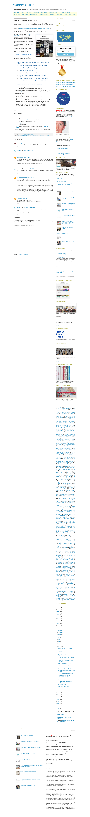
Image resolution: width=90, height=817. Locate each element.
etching (74, 514)
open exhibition (69, 554)
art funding (66, 479)
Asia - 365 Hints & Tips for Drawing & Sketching (64, 718)
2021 (58, 614)
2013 (58, 694)
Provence (70, 436)
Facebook (59, 418)
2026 (58, 605)
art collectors (70, 473)
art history (72, 479)
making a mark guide (63, 543)
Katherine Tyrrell (67, 426)
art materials (71, 482)
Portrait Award (64, 436)
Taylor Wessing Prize (64, 459)
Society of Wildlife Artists (70, 454)
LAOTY (61, 427)
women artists (65, 598)
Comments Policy (59, 271)
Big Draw (71, 413)
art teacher (71, 487)
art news (58, 483)
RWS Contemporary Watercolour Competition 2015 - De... (64, 676)
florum (65, 522)
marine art (65, 547)
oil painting (72, 552)
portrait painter (65, 569)
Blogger (61, 814)
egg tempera (58, 514)
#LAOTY (57, 407)
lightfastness (63, 542)
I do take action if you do (70, 116)
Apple (61, 407)
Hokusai (72, 421)
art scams (60, 484)
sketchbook (70, 583)
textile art (70, 587)
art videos (64, 489)
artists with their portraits (61, 493)
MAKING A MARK (24, 5)
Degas (66, 417)
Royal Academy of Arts (69, 439)
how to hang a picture (67, 528)
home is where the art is (60, 527)
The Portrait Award (59, 461)
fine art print (71, 521)
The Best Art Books (25, 14)
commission (64, 501)
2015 (58, 625)
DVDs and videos (72, 416)
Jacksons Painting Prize (60, 423)
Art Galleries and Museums (65, 409)
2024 (58, 609)
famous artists (66, 518)
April (59, 641)
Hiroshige (64, 421)
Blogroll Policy (64, 271)
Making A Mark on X (61, 151)
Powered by (66, 57)
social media (71, 584)
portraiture (65, 570)
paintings (70, 558)
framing (73, 523)
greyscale (68, 526)
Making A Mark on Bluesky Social (63, 150)
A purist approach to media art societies (67, 228)
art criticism (69, 475)
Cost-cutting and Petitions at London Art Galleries (66, 650)
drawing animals (63, 509)
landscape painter (70, 538)
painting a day (67, 557)
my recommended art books (61, 254)
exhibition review (67, 517)
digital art (73, 506)
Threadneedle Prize (69, 461)
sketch (62, 583)
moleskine (60, 550)
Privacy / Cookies (72, 14)
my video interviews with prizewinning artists (64, 256)
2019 (58, 618)
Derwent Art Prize (72, 417)
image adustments (65, 531)
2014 (58, 692)
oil (67, 552)
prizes (62, 574)
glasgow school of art (70, 525)
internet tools (71, 532)
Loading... (58, 325)
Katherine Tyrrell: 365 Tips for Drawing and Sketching (65, 721)
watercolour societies (69, 592)
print (67, 571)
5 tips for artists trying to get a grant (65, 665)
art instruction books (63, 480)
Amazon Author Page (61, 154)
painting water (63, 558)
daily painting (67, 506)
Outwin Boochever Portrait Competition (64, 435)
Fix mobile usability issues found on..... (65, 668)
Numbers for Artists (44, 12)
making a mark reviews (67, 544)
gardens (63, 525)
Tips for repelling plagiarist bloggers (27, 119)
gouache (57, 526)
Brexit (57, 415)
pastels (57, 561)
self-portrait (67, 580)
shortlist (57, 583)
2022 (58, 613)
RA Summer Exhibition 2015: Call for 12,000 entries (66, 671)
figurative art (58, 521)
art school (65, 484)
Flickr (47, 31)
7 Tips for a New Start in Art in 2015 (65, 689)
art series (71, 484)
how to (67, 527)
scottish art (72, 578)
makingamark (58, 546)
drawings (66, 512)
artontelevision (69, 493)
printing (59, 572)
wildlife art (58, 598)
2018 (58, 620)
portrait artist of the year (68, 566)
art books (69, 472)
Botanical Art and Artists (33, 14)
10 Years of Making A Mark (61, 253)
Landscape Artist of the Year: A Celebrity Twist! (68, 198)
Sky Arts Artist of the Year (63, 452)
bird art (72, 494)
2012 (58, 696)
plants (57, 564)
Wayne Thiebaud (66, 465)
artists (31, 135)
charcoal (61, 499)
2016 (58, 623)
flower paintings (61, 523)
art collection (63, 473)
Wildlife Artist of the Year (70, 466)
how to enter (59, 528)
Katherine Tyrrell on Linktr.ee (62, 147)
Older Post (51, 252)
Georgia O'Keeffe (62, 420)
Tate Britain (69, 458)
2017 (58, 622)
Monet (57, 433)
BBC (58, 412)
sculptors (58, 579)
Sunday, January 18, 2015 (24, 143)
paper (57, 559)
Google (69, 420)
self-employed (60, 580)
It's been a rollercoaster (62, 678)
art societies (61, 486)
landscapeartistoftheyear (60, 540)
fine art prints (59, 522)
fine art (65, 521)
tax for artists (63, 587)
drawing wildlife (59, 512)
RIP (70, 438)
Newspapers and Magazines (70, 434)
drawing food (65, 510)
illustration (58, 531)
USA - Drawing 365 (60, 716)
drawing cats (58, 510)
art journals (71, 480)
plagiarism (59, 563)
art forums (60, 479)
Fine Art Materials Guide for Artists (63, 184)
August (59, 634)
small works (64, 584)
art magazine (58, 482)
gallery (59, 525)
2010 (58, 699)
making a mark (71, 542)
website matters (68, 594)
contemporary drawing (60, 502)
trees (57, 591)
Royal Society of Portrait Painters (63, 448)
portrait (58, 566)
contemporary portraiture (62, 503)
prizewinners (59, 575)
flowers (68, 523)
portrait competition (67, 567)
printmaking (71, 572)
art (18, 135)
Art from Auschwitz (62, 652)
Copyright (65, 14)
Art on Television (28, 12)
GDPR (57, 420)
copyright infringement (40, 135)
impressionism (72, 531)
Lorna (18, 143)
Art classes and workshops (63, 411)
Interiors (71, 422)
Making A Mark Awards (71, 430)
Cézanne (67, 416)
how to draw (73, 527)
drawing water (70, 511)
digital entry (60, 507)
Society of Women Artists (63, 456)
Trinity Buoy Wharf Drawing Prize (62, 462)
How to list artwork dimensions (68, 191)
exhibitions (58, 518)
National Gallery (68, 433)
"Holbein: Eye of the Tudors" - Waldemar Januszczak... (66, 661)
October (60, 630)
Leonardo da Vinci (72, 427)
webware (57, 595)
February (60, 644)
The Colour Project (17, 14)
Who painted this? (52, 14)
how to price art (65, 530)
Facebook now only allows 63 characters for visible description (68, 236)
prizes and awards (69, 574)
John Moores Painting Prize (68, 425)
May (59, 639)
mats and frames (59, 548)
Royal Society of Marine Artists (69, 444)
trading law (71, 588)
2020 (58, 616)
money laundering (67, 550)
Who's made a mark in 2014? (63, 686)
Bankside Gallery (63, 413)
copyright (34, 135)
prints (57, 574)
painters (71, 555)
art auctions (69, 471)
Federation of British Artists (69, 418)
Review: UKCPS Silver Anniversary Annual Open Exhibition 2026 (68, 204)
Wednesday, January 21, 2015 (30, 177)
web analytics (59, 594)
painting (58, 557)
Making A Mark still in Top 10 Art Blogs (68, 210)
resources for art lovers (70, 576)
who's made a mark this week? (65, 596)
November (60, 628)
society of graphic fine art (61, 586)
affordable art (71, 467)
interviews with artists (60, 534)
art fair (73, 478)
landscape (70, 535)
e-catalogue (72, 512)
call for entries (62, 498)
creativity (61, 506)
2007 (58, 705)
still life (57, 587)
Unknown (18, 157)
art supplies (63, 487)
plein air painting (70, 564)
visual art (71, 591)
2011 (58, 697)
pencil (70, 561)
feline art (64, 519)
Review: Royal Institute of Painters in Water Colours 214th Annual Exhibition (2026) (68, 222)
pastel (72, 559)
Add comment (17, 217)
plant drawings (65, 563)
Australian (73, 411)
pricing (63, 571)
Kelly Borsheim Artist (21, 177)
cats (69, 498)
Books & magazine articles (43, 14)
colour (67, 499)
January (59, 646)
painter (65, 555)
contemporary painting (71, 502)
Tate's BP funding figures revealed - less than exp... (66, 655)
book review (70, 495)
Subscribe (22, 12)
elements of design (67, 514)
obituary (62, 552)
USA (74, 462)
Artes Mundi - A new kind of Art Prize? (65, 663)
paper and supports (64, 559)
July (59, 636)
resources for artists (62, 578)
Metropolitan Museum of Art (69, 431)
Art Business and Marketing (24, 135)
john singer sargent (71, 534)
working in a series (60, 599)
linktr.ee (71, 139)
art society (68, 486)
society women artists (70, 586)
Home (34, 252)
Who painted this (59, 466)
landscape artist (66, 536)
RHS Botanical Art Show (64, 438)
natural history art (68, 551)
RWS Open (73, 438)
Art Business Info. (36, 12)
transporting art (59, 590)
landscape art (58, 536)
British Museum (62, 415)
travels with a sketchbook (68, 590)
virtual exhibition (63, 591)
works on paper (58, 600)
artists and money (62, 491)
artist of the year (59, 490)
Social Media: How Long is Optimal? (65, 648)
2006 (58, 706)
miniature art (66, 548)
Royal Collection (59, 440)
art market (64, 482)
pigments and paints (71, 562)
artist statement (68, 490)
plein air (62, 564)
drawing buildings (70, 509)
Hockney (68, 421)
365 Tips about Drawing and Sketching (64, 183)
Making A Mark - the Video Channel (63, 153)
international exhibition (61, 532)
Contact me (58, 143)
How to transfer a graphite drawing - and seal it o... (66, 682)
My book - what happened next (64, 667)
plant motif (72, 563)
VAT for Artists (60, 463)
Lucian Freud (68, 429)
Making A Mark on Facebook (62, 148)
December (60, 627)
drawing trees (61, 511)
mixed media (73, 548)
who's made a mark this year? (67, 597)
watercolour (59, 592)
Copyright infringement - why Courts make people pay (30, 123)
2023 (58, 611)
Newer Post (16, 252)
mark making (71, 547)
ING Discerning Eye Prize (61, 422)
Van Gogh (67, 463)
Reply (18, 146)
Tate (64, 458)
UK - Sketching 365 (60, 714)
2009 (58, 701)
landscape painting (62, 539)
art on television (67, 483)
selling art (63, 582)
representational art (60, 576)
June (59, 637)
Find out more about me (60, 141)
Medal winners (60, 431)
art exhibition (65, 478)
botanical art (59, 497)
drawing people (72, 510)
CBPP (68, 415)
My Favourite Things (62, 684)
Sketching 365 (72, 451)
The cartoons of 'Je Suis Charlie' (64, 679)
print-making (73, 571)
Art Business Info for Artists (62, 179)
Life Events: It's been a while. (62, 233)
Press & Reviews (60, 14)
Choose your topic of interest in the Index (64, 321)
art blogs (62, 472)
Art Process (73, 409)
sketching (58, 584)
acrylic (66, 467)
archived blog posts (61, 257)
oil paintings (61, 554)
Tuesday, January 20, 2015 (29, 168)
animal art (58, 469)
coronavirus (69, 505)
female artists (71, 519)
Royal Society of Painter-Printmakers (67, 447)
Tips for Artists (60, 186)
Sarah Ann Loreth (49, 30)
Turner (70, 462)
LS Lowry (65, 427)
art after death (63, 471)
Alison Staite (21, 109)
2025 (58, 607)
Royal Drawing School (67, 440)
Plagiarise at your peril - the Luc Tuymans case (66, 658)
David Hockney (60, 417)
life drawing (68, 540)
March (59, 643)
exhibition (61, 516)
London (60, 429)
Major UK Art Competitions (53, 12)
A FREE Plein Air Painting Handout (68, 215)
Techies (71, 459)
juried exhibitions (61, 535)
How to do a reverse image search (26, 91)
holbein (72, 526)
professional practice (70, 575)
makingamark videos (67, 546)
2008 (58, 703)
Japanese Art (68, 423)
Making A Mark (19, 150)
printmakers (65, 572)
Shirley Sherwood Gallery (63, 451)
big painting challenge (64, 494)
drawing (66, 507)
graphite (62, 526)
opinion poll (58, 555)
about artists (60, 467)
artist (71, 489)
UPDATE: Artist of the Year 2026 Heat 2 (68, 242)
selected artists (72, 579)
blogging (63, 495)
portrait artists (58, 567)
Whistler (72, 465)
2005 (58, 708)
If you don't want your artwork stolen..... (66, 673)
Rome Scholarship (60, 439)
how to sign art (71, 530)
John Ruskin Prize (59, 426)
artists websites (71, 491)
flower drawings (72, 522)
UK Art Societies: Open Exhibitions (64, 12)
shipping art (71, 582)
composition (71, 501)
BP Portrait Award (65, 412)
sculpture (64, 579)
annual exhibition (66, 469)
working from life (72, 598)
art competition (60, 475)
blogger (57, 495)
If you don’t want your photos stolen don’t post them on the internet (34, 28)
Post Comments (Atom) (23, 254)
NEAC (62, 433)
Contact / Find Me (16, 12)
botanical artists (71, 497)
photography (47, 135)
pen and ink (64, 561)
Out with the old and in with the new (65, 688)
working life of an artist (69, 599)
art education (66, 476)
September (60, 632)
